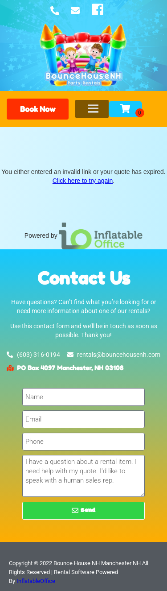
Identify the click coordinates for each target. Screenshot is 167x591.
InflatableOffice (35, 581)
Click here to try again (83, 180)
